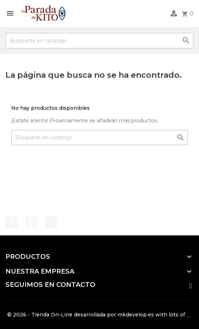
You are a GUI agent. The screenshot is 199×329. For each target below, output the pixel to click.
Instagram (31, 222)
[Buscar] (99, 41)
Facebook (12, 222)
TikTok (51, 222)
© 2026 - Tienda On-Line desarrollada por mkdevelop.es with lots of (99, 314)
